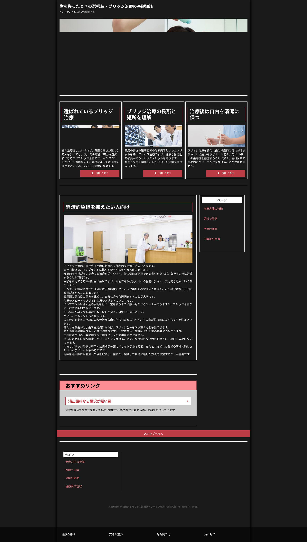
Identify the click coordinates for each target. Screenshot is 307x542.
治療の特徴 (68, 534)
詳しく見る (102, 173)
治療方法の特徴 (213, 208)
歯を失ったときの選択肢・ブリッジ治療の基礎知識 (106, 6)
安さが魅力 (116, 534)
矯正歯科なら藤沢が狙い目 (89, 401)
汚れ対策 (209, 534)
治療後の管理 (212, 239)
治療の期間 (210, 228)
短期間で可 (163, 534)
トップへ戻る (153, 433)
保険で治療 (210, 218)
